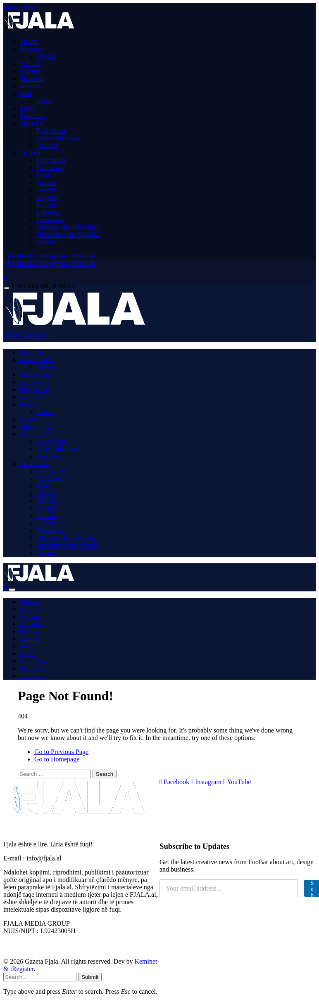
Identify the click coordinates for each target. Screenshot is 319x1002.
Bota (26, 93)
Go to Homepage (56, 759)
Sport (27, 108)
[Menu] (6, 288)
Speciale (47, 145)
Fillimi (29, 41)
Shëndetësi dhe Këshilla (68, 234)
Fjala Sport (51, 130)
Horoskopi (50, 167)
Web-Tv (47, 190)
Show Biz (33, 115)
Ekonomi (32, 78)
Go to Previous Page (61, 751)
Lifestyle (48, 212)
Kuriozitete (51, 160)
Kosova (30, 86)
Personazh (50, 219)
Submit (89, 977)
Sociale (46, 182)
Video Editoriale (58, 138)
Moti (42, 175)
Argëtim (47, 197)
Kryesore (32, 48)
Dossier (46, 242)
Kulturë (46, 204)
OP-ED (46, 56)
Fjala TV (31, 123)
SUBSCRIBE (24, 335)
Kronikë (30, 71)
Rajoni (45, 100)
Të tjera (30, 152)
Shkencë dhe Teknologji (68, 227)
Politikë (30, 63)
